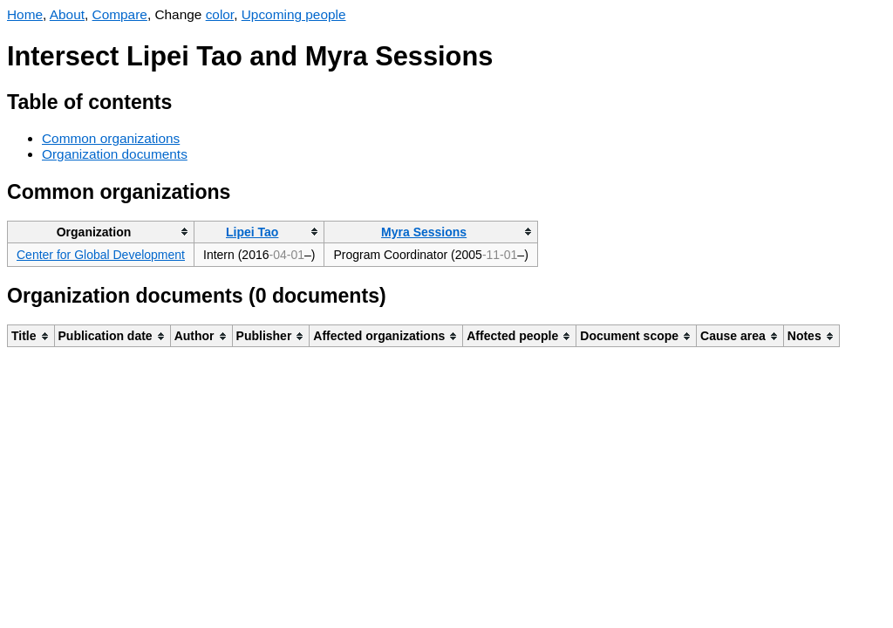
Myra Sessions (424, 232)
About (67, 14)
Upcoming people (294, 14)
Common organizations (111, 138)
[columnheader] (101, 231)
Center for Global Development (101, 255)
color (220, 14)
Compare (119, 14)
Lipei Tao (252, 232)
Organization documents (114, 154)
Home (25, 14)
